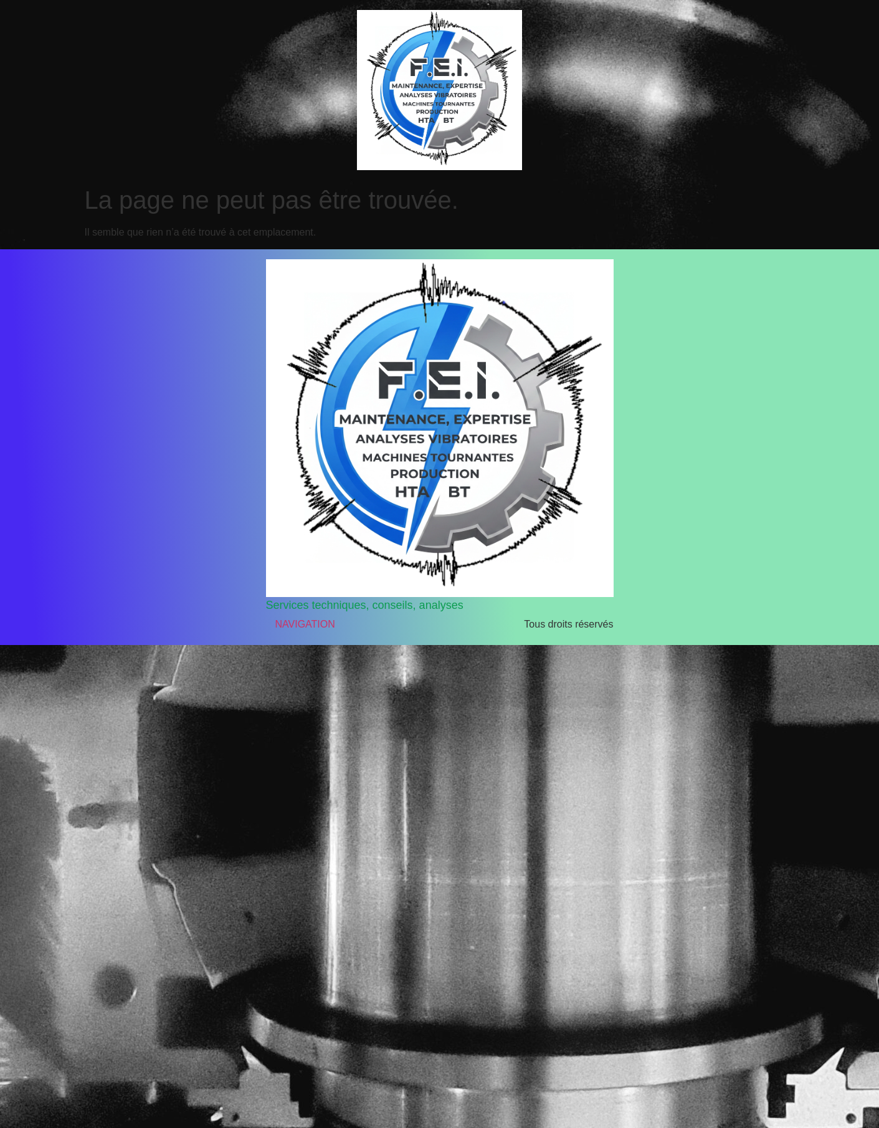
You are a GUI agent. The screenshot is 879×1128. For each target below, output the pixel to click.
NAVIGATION (305, 624)
